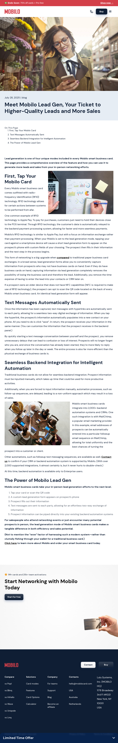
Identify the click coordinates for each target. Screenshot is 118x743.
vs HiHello (9, 697)
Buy (102, 11)
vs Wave (9, 704)
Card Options (32, 697)
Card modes (32, 683)
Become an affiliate (53, 705)
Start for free (14, 597)
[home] (12, 11)
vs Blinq (8, 690)
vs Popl (8, 683)
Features (30, 690)
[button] (110, 11)
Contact (88, 664)
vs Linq (8, 717)
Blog (49, 697)
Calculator (31, 704)
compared (63, 257)
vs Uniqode (10, 710)
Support (51, 690)
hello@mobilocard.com (80, 683)
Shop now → (106, 3)
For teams (52, 683)
